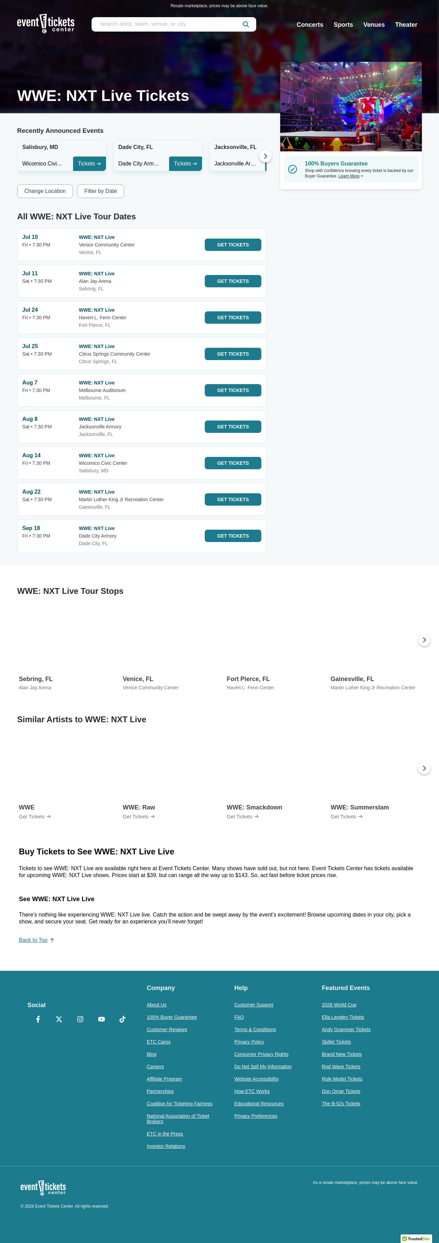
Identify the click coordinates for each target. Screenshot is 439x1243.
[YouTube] (101, 1020)
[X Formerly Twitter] (59, 1020)
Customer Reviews (167, 1029)
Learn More (351, 176)
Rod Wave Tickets (341, 1066)
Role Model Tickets (342, 1079)
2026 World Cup (339, 1005)
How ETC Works (252, 1091)
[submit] (246, 24)
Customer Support (253, 1005)
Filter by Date (100, 191)
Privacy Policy (249, 1042)
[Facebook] (38, 1020)
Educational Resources (259, 1103)
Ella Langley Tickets (343, 1017)
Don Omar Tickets (341, 1091)
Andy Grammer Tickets (346, 1029)
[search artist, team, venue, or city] (174, 24)
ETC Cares (158, 1042)
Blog (151, 1054)
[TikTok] (122, 1020)
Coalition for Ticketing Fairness (179, 1103)
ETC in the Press (165, 1134)
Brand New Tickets (342, 1054)
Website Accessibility (256, 1079)
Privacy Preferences (255, 1116)
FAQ (239, 1017)
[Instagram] (80, 1020)
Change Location (45, 191)
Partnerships (160, 1091)
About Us (157, 1005)
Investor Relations (166, 1146)
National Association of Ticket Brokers (178, 1118)
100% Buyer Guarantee (172, 1017)
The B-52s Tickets (341, 1103)
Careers (155, 1066)
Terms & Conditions (255, 1029)
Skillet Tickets (336, 1042)
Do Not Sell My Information (263, 1066)
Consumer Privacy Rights (261, 1054)
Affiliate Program (164, 1079)
